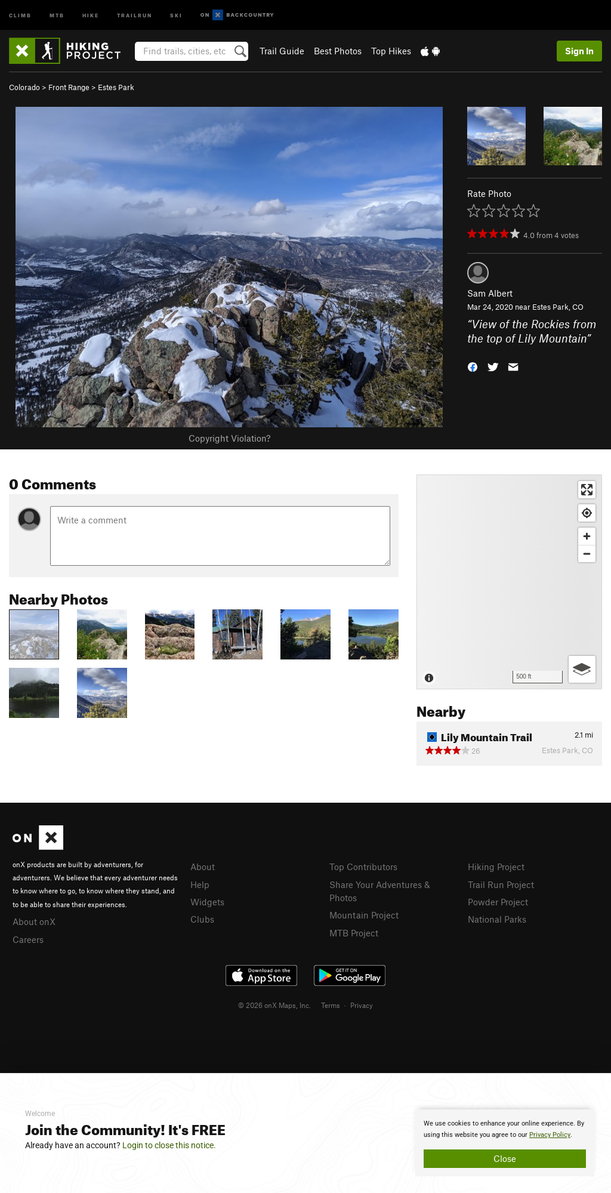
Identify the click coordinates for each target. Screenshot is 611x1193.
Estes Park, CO (558, 307)
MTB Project (353, 932)
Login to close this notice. (169, 1145)
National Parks (497, 919)
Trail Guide (282, 50)
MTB (57, 15)
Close (504, 1158)
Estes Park (116, 87)
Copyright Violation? (229, 438)
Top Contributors (363, 866)
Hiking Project (496, 866)
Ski (176, 15)
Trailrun (134, 15)
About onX (34, 921)
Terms (330, 1005)
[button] (472, 366)
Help (199, 884)
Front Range (69, 87)
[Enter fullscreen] (586, 489)
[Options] (582, 669)
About (202, 866)
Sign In (579, 50)
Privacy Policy (549, 1135)
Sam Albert (490, 293)
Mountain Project (364, 915)
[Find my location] (586, 513)
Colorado (24, 87)
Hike (90, 15)
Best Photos (338, 50)
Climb (20, 15)
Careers (28, 939)
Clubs (202, 919)
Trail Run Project (501, 884)
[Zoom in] (586, 536)
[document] (505, 1143)
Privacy (361, 1005)
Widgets (207, 901)
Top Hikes (391, 50)
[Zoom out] (586, 553)
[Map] (509, 582)
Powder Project (498, 901)
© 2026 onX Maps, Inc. (274, 1005)
